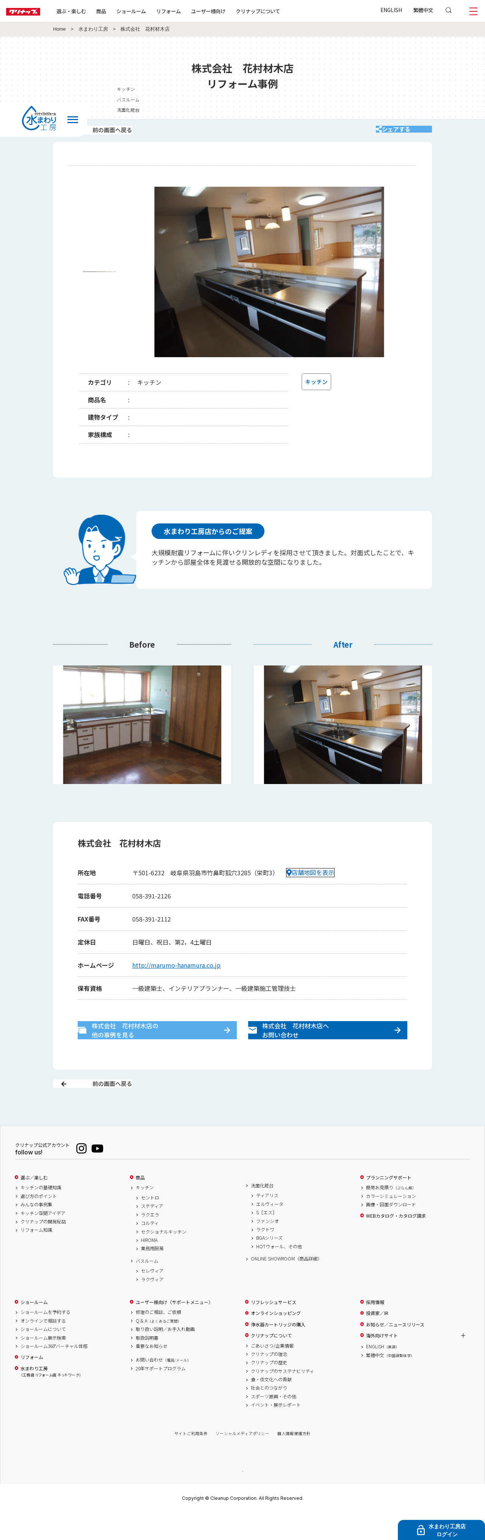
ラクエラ (150, 1241)
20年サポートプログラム (161, 1395)
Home (59, 29)
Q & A (158, 1347)
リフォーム (192, 11)
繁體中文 (423, 10)
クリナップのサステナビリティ (282, 1398)
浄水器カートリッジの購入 (278, 1351)
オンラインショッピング (276, 1340)
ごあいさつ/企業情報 (272, 1372)
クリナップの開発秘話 (43, 1248)
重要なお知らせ (151, 1373)
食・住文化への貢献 (271, 1406)
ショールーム (155, 11)
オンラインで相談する (43, 1347)
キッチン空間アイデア (43, 1240)
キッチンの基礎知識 (40, 1214)
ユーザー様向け (232, 11)
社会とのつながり (269, 1415)
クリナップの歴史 (269, 1389)
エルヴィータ (269, 1231)
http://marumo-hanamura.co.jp (176, 974)
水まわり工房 (93, 29)
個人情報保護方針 (294, 1460)
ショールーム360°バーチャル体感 (54, 1373)
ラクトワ (265, 1256)
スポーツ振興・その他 (273, 1423)
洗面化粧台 (262, 1212)
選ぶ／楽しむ (34, 1204)
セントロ (150, 1224)
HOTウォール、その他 (279, 1273)
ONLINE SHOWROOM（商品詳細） (286, 1285)
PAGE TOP (242, 1497)
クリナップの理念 (269, 1381)
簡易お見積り (391, 1214)
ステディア (152, 1233)
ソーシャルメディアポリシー (242, 1460)
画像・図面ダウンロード (391, 1231)
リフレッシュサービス (273, 1329)
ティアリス (267, 1222)
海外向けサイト (382, 1362)
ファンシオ (267, 1248)
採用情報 (375, 1329)
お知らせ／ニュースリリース (395, 1351)
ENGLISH (391, 10)
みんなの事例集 (36, 1231)
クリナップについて (282, 11)
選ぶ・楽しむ (95, 11)
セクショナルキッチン (163, 1258)
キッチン (474, 89)
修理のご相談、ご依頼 (158, 1339)
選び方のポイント (38, 1223)
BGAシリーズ (269, 1265)
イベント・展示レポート (276, 1432)
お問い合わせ (163, 1387)
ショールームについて (43, 1356)
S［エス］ (266, 1239)
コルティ (150, 1250)
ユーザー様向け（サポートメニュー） (174, 1329)
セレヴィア (152, 1298)
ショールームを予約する (45, 1339)
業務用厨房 (152, 1275)
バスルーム (147, 1287)
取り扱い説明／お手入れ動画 (165, 1356)
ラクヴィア (152, 1306)
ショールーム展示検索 (43, 1364)
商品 (140, 1204)
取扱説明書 (147, 1364)
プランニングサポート (388, 1204)
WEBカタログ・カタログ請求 (396, 1242)
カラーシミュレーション (391, 1223)
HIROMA (149, 1267)
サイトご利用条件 (191, 1460)
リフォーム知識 (36, 1257)
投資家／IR (377, 1340)
